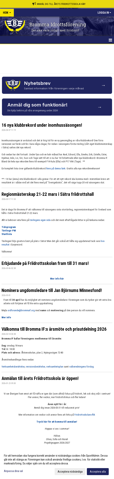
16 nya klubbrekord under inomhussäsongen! (42, 125)
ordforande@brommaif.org (21, 310)
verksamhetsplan (55, 366)
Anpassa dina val (13, 471)
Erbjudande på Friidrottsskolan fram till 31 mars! (45, 263)
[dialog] (57, 463)
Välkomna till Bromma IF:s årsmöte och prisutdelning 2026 (54, 329)
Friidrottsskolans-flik (85, 414)
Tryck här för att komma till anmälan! (57, 421)
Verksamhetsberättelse (13, 366)
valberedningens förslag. (81, 366)
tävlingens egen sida (40, 220)
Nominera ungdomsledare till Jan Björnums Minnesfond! (52, 290)
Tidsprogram (9, 227)
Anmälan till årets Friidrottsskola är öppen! (40, 378)
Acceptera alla (98, 471)
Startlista (7, 234)
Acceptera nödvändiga (70, 471)
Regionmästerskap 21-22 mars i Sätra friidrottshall (48, 194)
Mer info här (57, 278)
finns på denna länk (55, 168)
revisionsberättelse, (36, 366)
